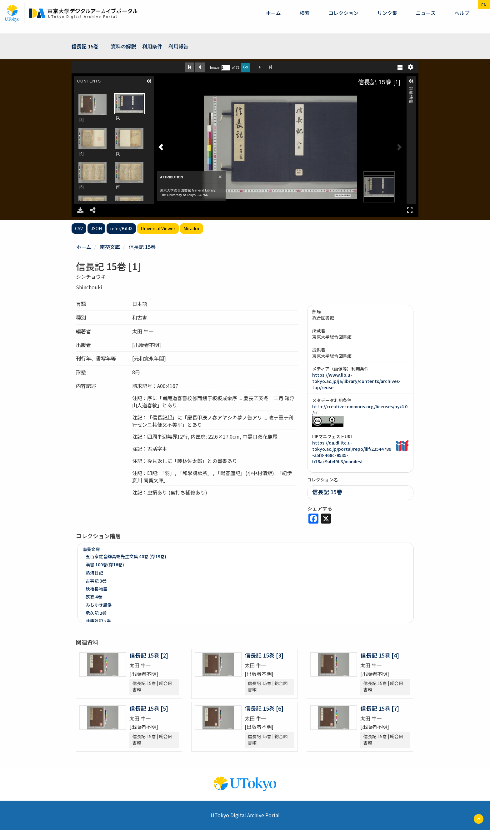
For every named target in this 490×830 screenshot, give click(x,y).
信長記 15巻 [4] (379, 655)
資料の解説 (123, 46)
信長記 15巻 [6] (264, 708)
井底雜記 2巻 (98, 621)
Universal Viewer (158, 228)
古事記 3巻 (96, 581)
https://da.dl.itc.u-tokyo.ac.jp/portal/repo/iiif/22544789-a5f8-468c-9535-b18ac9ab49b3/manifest (351, 452)
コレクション (343, 13)
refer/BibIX (121, 228)
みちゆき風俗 (99, 605)
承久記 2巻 (96, 613)
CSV (79, 228)
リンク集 (387, 13)
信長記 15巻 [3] (264, 655)
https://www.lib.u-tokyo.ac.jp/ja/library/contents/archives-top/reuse (356, 381)
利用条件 (152, 46)
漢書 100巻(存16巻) (105, 564)
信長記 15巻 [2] (148, 655)
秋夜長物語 (97, 589)
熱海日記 (94, 572)
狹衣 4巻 (94, 597)
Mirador (191, 228)
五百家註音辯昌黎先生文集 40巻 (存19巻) (126, 556)
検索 (305, 13)
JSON (96, 228)
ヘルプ (461, 13)
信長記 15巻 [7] (379, 708)
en (484, 4)
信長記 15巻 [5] (148, 708)
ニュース (426, 13)
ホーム (273, 13)
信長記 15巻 (85, 46)
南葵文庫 (110, 247)
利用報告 (178, 46)
